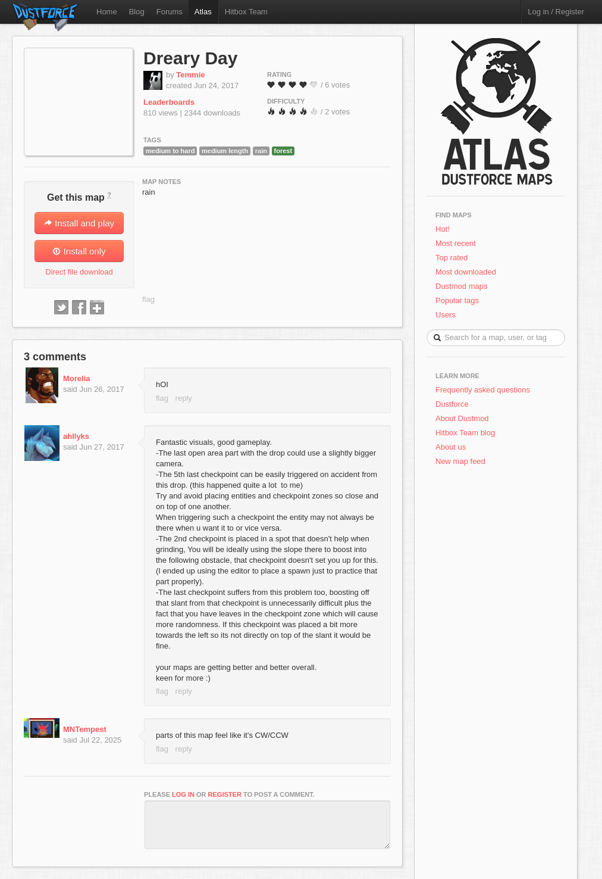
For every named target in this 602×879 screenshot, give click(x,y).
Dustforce (452, 404)
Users (445, 314)
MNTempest (84, 729)
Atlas (203, 11)
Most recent (455, 243)
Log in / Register (556, 11)
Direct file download (78, 271)
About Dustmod (462, 418)
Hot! (442, 229)
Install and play (79, 223)
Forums (169, 11)
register (225, 794)
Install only (78, 251)
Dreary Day (190, 58)
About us (450, 446)
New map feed (462, 461)
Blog (137, 11)
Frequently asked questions (482, 389)
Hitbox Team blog (465, 432)
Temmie (190, 74)
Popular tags (457, 300)
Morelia (76, 378)
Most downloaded (465, 271)
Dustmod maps (461, 286)
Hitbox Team (246, 11)
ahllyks (76, 436)
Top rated (451, 257)
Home (106, 11)
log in (183, 794)
